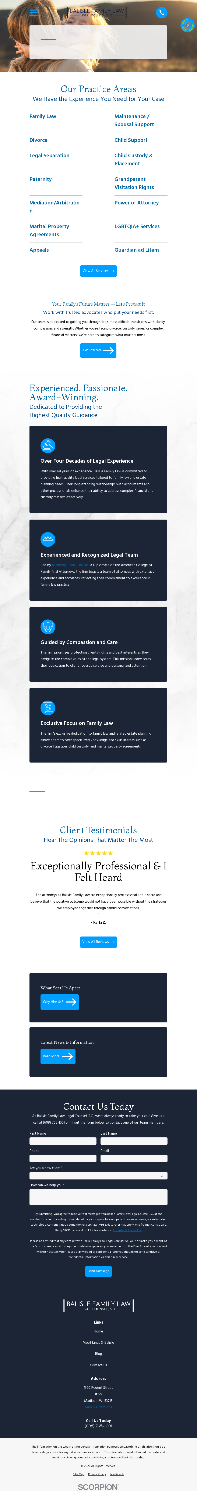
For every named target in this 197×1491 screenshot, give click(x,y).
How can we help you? (46, 1185)
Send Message (98, 1271)
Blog (98, 1354)
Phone (34, 1151)
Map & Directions (98, 1407)
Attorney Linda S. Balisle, (70, 565)
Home (98, 1331)
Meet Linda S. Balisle (98, 1343)
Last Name (109, 1134)
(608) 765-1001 (98, 1426)
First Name (37, 1134)
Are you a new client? (45, 1168)
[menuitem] (78, 1474)
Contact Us (98, 1365)
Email (105, 1151)
